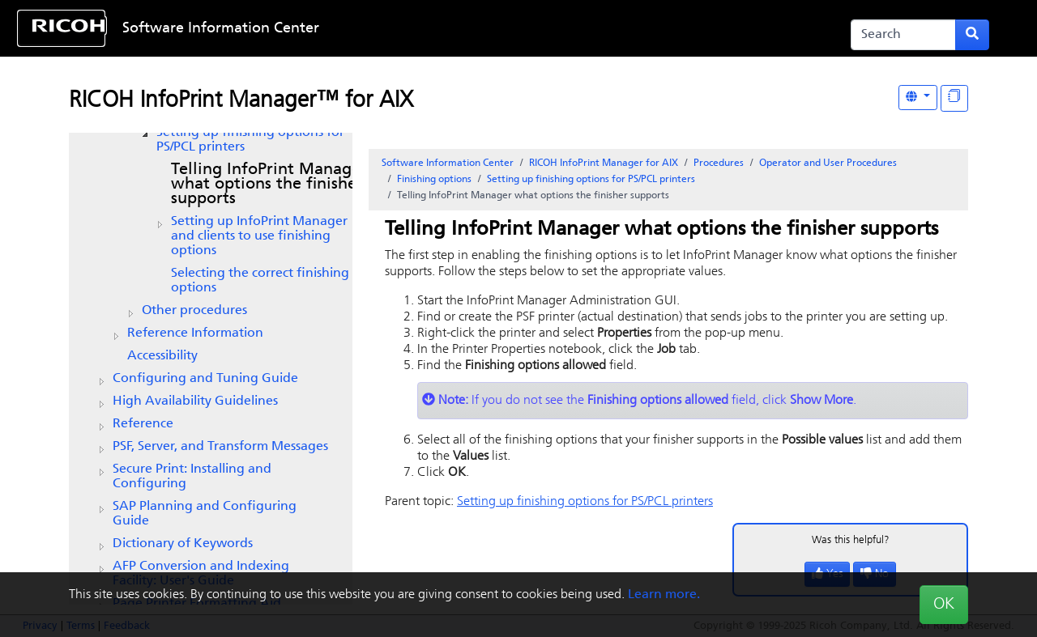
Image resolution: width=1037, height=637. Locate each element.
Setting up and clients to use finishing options (259, 236)
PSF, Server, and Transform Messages (220, 446)
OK (943, 605)
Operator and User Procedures (828, 163)
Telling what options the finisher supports (269, 184)
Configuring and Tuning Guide (205, 378)
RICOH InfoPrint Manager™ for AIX (241, 101)
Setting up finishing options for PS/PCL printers (250, 140)
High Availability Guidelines (195, 401)
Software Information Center (220, 28)
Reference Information (195, 333)
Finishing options (434, 180)
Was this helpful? (851, 540)
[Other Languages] (917, 97)
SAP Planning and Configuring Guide (205, 514)
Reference (143, 424)
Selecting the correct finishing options (260, 281)
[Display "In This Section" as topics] (954, 98)
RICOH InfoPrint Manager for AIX (603, 163)
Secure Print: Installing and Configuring (192, 476)
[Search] (903, 34)
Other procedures (194, 310)
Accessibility (162, 356)
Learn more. (664, 594)
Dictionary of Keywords (183, 543)
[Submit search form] (972, 34)
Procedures (718, 163)
